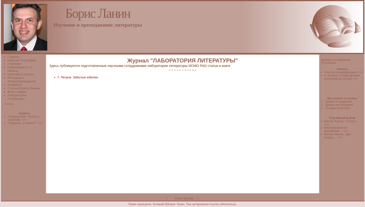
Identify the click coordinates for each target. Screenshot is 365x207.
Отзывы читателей (337, 108)
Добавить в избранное (335, 60)
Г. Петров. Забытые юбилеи (78, 77)
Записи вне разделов (339, 105)
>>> (360, 72)
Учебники (14, 64)
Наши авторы (184, 198)
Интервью (14, 84)
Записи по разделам (338, 101)
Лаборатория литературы (16, 96)
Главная (13, 57)
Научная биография (21, 60)
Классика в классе (20, 74)
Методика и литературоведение (21, 79)
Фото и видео (17, 91)
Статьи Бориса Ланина (23, 88)
